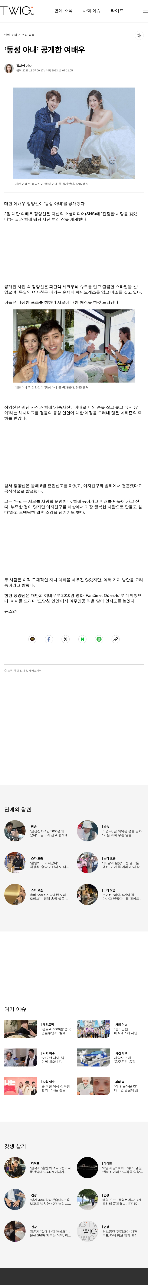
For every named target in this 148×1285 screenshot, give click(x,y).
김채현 (20, 66)
